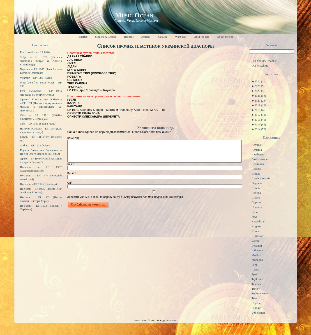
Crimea (256, 173)
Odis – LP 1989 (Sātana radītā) (38, 123)
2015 (260, 124)
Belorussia (258, 164)
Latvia (255, 240)
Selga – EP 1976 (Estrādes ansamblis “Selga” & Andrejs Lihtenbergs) (41, 60)
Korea (255, 231)
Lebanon (257, 245)
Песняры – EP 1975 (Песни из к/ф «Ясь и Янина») (41, 190)
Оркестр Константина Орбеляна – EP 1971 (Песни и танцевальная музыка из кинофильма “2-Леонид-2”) (41, 105)
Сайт (70, 182)
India (255, 212)
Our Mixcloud (260, 65)
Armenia (257, 149)
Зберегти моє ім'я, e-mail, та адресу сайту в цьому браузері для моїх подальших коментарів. (125, 197)
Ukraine (256, 308)
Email (71, 173)
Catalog (162, 36)
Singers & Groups (105, 36)
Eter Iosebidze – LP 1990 (35, 52)
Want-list (180, 36)
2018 (259, 110)
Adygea (256, 144)
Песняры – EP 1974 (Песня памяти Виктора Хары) (41, 199)
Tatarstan (257, 284)
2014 (260, 129)
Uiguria (256, 303)
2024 (259, 81)
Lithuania (257, 250)
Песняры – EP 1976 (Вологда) (38, 184)
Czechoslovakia (261, 178)
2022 (259, 90)
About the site (225, 36)
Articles (145, 36)
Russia (256, 269)
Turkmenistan (260, 293)
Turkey (256, 288)
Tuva (255, 298)
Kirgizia (256, 226)
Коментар (73, 138)
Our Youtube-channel (264, 60)
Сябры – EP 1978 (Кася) (35, 145)
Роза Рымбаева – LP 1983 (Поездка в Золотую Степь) (41, 92)
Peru (254, 264)
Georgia (256, 192)
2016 (260, 119)
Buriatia (256, 169)
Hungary (257, 207)
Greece (256, 197)
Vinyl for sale (201, 36)
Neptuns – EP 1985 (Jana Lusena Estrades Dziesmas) (41, 70)
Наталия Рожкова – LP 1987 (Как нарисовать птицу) (41, 130)
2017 (260, 114)
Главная (83, 36)
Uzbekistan (258, 312)
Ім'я (70, 164)
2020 (260, 100)
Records (129, 36)
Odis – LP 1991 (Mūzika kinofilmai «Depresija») (41, 116)
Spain (255, 274)
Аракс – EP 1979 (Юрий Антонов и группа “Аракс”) (41, 160)
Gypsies (256, 202)
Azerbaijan (258, 154)
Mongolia (257, 259)
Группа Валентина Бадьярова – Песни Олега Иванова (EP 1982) (41, 151)
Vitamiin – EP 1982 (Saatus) (36, 77)
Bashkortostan (260, 159)
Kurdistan (257, 236)
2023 (259, 86)
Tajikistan (257, 279)
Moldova (257, 255)
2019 (260, 105)
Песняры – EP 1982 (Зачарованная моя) (41, 168)
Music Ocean (134, 15)
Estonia (256, 188)
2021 (260, 95)
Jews (254, 216)
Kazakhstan (258, 221)
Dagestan (257, 183)
